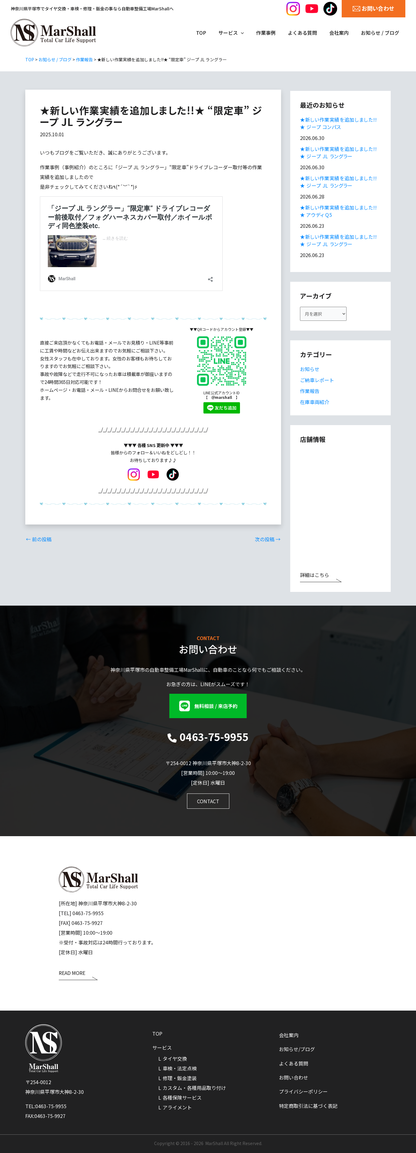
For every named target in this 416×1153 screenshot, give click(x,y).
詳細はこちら (314, 577)
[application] (252, 32)
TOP (157, 1033)
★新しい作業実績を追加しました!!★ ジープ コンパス (338, 123)
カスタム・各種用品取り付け (194, 1087)
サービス (162, 1047)
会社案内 (288, 1033)
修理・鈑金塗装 (180, 1078)
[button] (208, 706)
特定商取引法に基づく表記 (308, 1106)
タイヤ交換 (175, 1058)
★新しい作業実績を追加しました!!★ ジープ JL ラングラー (338, 152)
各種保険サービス (182, 1097)
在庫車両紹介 (314, 403)
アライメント (177, 1107)
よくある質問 (293, 1062)
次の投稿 (267, 538)
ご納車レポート (317, 381)
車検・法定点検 (180, 1068)
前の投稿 (38, 538)
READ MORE (72, 973)
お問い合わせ (293, 1077)
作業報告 (309, 392)
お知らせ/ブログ (297, 1048)
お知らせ (309, 370)
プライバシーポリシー (303, 1092)
